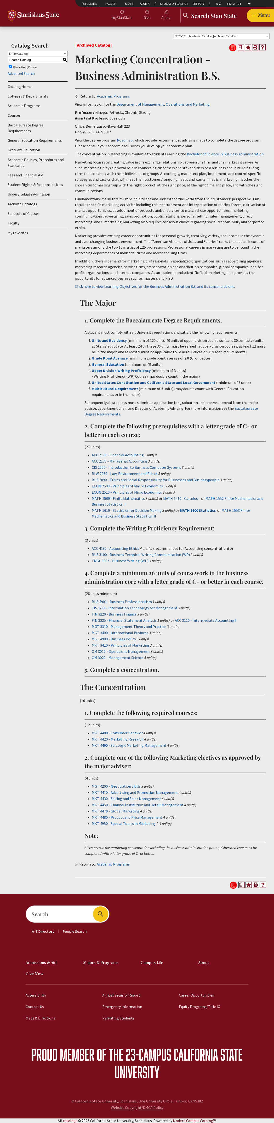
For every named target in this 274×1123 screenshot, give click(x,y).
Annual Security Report (121, 995)
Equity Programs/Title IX (199, 1006)
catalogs (70, 1120)
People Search (75, 931)
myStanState (122, 17)
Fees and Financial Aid (25, 175)
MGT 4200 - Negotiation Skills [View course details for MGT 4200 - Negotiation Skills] (116, 786)
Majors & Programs (101, 963)
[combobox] (222, 36)
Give (146, 17)
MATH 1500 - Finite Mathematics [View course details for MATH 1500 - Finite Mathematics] (118, 498)
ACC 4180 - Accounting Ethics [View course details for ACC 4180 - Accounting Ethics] (115, 548)
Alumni (145, 3)
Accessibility (36, 995)
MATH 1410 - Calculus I (181, 498)
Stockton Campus (174, 3)
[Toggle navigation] (260, 15)
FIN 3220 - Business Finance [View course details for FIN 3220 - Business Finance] (114, 614)
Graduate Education (24, 149)
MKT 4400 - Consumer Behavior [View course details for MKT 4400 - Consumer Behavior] (117, 732)
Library (198, 3)
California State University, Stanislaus (106, 1101)
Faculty (111, 3)
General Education (108, 364)
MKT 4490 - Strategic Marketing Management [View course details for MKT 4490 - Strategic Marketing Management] (129, 745)
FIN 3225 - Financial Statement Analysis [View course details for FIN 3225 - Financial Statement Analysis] (124, 620)
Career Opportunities (196, 995)
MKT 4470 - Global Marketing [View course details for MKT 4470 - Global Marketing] (115, 811)
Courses (14, 115)
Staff (129, 3)
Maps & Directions (40, 1018)
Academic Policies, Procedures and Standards (36, 162)
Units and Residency (109, 340)
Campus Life (152, 963)
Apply (165, 17)
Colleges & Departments (28, 96)
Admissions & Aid (41, 963)
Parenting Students (118, 1018)
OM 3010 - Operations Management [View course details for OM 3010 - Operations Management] (121, 651)
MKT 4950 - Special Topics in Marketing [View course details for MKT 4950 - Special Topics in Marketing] (123, 823)
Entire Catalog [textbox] (18, 54)
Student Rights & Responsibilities (35, 184)
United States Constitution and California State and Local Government (153, 382)
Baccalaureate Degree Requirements (26, 128)
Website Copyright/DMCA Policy (137, 1107)
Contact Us (35, 1006)
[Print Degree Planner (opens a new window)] (241, 47)
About (203, 963)
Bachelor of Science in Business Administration (225, 154)
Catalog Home (20, 86)
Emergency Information (122, 1006)
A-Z (218, 3)
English (234, 4)
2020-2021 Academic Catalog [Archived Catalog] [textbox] (206, 36)
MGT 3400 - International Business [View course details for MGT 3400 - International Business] (120, 632)
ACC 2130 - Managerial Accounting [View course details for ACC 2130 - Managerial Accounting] (119, 461)
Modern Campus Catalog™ (194, 1120)
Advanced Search (21, 73)
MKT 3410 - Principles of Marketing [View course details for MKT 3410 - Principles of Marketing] (120, 645)
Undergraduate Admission (29, 194)
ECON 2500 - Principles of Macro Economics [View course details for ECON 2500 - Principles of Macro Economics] (127, 486)
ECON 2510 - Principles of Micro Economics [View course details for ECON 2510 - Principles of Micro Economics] (127, 492)
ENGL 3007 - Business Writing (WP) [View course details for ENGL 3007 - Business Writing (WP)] (120, 560)
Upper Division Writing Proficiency (121, 370)
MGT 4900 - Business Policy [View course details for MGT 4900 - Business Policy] (114, 639)
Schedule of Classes (24, 213)
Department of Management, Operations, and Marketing (163, 104)
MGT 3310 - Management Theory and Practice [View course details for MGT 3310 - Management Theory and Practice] (129, 626)
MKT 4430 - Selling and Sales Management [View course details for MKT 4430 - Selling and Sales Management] (126, 798)
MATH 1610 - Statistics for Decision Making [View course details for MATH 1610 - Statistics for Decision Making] (127, 510)
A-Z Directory (43, 931)
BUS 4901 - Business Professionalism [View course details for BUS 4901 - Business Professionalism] (122, 601)
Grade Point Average (110, 358)
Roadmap (125, 140)
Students (90, 3)
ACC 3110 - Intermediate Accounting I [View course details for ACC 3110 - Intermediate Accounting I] (205, 620)
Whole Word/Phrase (25, 67)
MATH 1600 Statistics (198, 510)
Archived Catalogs (22, 204)
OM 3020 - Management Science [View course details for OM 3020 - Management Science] (117, 657)
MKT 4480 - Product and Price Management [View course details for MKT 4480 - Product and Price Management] (127, 817)
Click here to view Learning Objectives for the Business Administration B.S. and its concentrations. (155, 286)
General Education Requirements (35, 140)
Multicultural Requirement (115, 388)
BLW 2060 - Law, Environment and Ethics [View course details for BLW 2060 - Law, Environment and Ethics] (125, 473)
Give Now (35, 974)
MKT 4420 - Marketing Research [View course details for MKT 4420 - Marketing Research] (117, 739)
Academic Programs (24, 105)
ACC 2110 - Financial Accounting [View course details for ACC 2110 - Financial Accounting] (118, 454)
